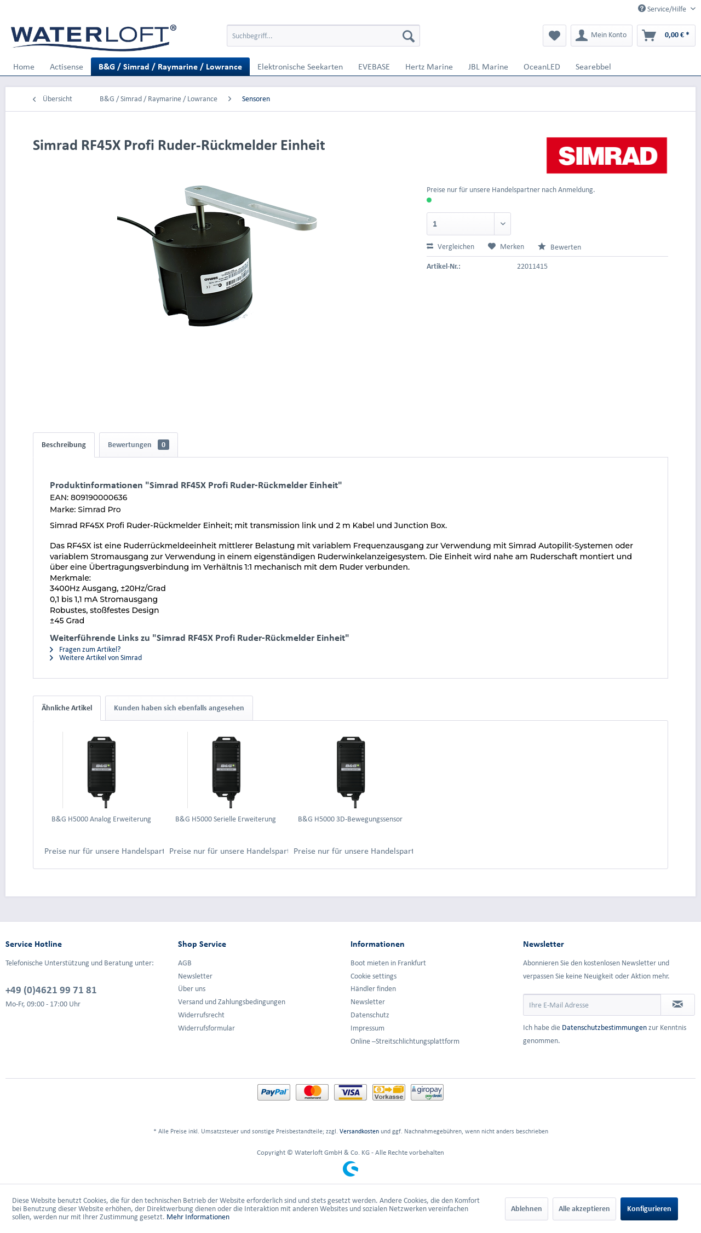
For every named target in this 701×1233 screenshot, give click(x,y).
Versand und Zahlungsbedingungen (231, 1002)
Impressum (367, 1028)
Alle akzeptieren (584, 1209)
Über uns (191, 989)
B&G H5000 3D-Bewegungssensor (350, 819)
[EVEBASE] (374, 66)
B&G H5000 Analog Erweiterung (101, 819)
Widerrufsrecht (201, 1015)
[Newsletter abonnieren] (677, 1005)
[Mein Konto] (602, 36)
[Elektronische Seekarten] (300, 66)
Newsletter (195, 976)
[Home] (23, 66)
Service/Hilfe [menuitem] (663, 8)
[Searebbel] (593, 66)
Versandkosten (359, 1130)
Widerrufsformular (206, 1028)
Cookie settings (373, 976)
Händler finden (373, 989)
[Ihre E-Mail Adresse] (592, 1005)
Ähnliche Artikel (67, 708)
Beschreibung (64, 445)
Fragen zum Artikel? (85, 649)
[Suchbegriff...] (323, 36)
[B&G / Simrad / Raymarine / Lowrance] (170, 66)
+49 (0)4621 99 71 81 (51, 989)
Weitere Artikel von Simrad (96, 657)
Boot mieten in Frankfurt (388, 963)
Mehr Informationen (197, 1217)
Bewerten (559, 247)
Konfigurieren (649, 1209)
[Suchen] (408, 36)
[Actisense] (66, 66)
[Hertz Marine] (429, 66)
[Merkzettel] (554, 36)
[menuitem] (323, 36)
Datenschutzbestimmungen (604, 1027)
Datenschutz (369, 1015)
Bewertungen (138, 444)
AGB (185, 963)
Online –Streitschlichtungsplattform (404, 1041)
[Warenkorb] (666, 36)
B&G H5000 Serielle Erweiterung (225, 819)
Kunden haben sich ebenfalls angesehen (179, 708)
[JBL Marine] (488, 66)
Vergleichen (450, 246)
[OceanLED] (542, 66)
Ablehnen (526, 1209)
